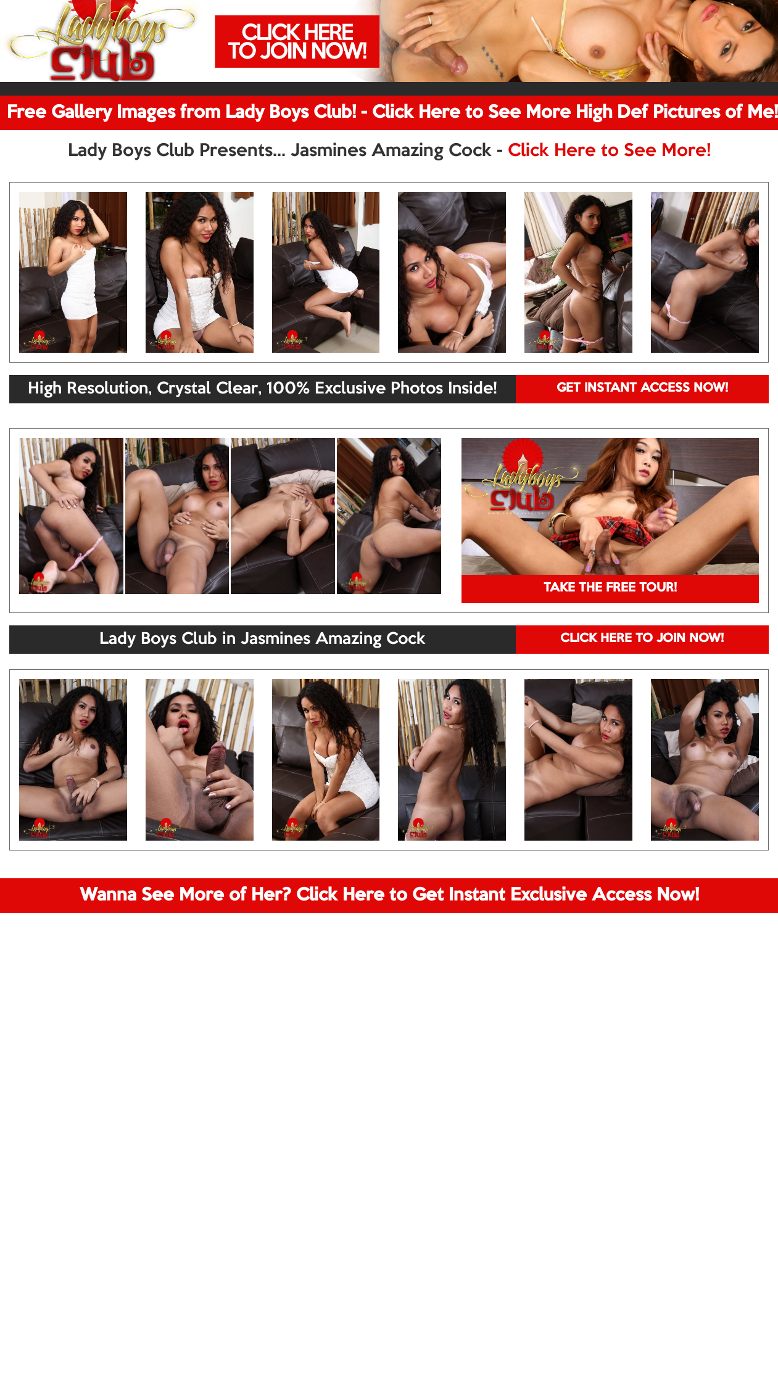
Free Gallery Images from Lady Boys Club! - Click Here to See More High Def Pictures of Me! (392, 113)
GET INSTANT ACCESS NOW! (642, 388)
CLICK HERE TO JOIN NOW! (642, 639)
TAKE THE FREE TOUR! (610, 588)
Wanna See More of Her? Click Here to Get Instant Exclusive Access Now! (389, 896)
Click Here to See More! (609, 151)
